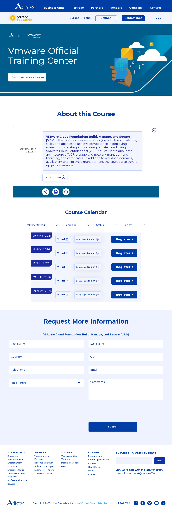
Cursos (74, 21)
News (91, 475)
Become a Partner (43, 467)
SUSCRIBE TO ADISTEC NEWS (136, 457)
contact (154, 8)
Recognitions (95, 461)
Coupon (106, 21)
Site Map (103, 508)
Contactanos (133, 21)
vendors (115, 8)
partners (96, 8)
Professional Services (17, 485)
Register (124, 244)
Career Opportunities (98, 464)
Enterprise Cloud (15, 475)
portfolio (77, 8)
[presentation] (113, 417)
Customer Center (43, 478)
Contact (92, 468)
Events (91, 479)
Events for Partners (44, 475)
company (135, 8)
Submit (113, 431)
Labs (87, 21)
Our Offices (94, 472)
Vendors (66, 457)
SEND (160, 465)
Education (12, 471)
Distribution (13, 461)
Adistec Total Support (45, 471)
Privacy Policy (88, 508)
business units (53, 8)
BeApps (11, 489)
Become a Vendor (70, 467)
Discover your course (27, 82)
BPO (63, 471)
